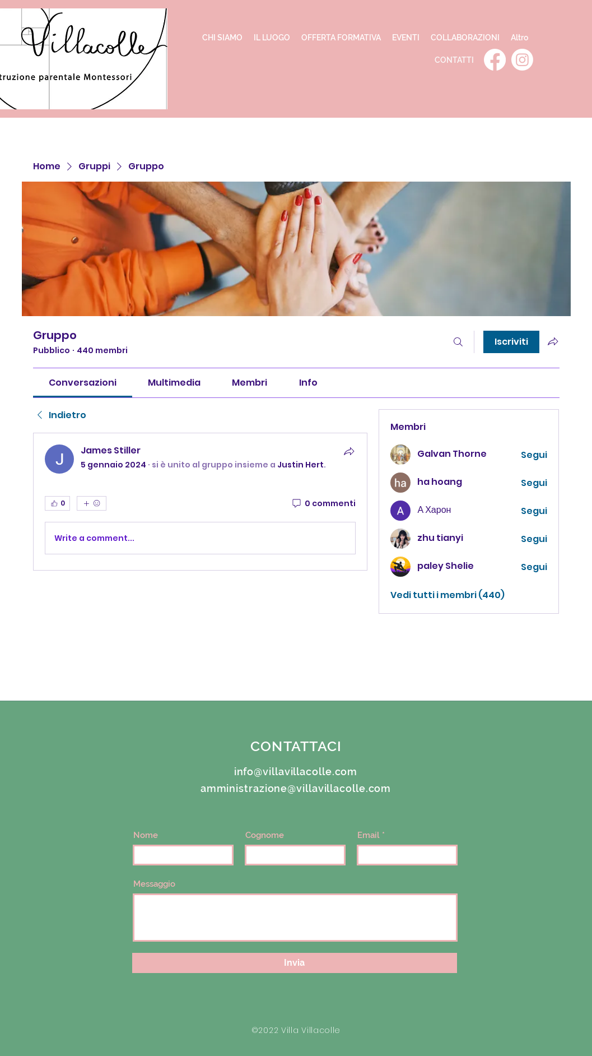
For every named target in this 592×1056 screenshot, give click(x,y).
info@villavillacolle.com (296, 771)
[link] (82, 382)
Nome (145, 835)
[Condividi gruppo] (553, 341)
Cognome (264, 835)
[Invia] (294, 963)
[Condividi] (349, 451)
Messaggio (154, 884)
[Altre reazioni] (91, 503)
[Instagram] (522, 60)
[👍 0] (57, 503)
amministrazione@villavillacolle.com (296, 788)
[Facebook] (495, 60)
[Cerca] (458, 342)
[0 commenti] (323, 504)
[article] (200, 502)
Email (368, 835)
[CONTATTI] (454, 60)
